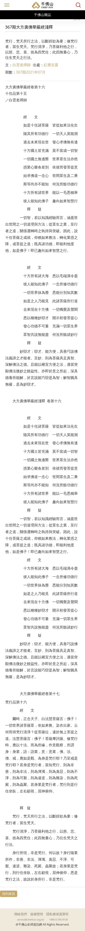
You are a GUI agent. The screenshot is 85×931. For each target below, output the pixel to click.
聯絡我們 (20, 914)
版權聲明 (36, 914)
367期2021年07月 (31, 72)
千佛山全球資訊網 (43, 5)
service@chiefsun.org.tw (30, 919)
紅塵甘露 (51, 64)
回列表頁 (8, 894)
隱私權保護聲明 (57, 914)
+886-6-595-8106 (58, 919)
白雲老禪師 (21, 64)
